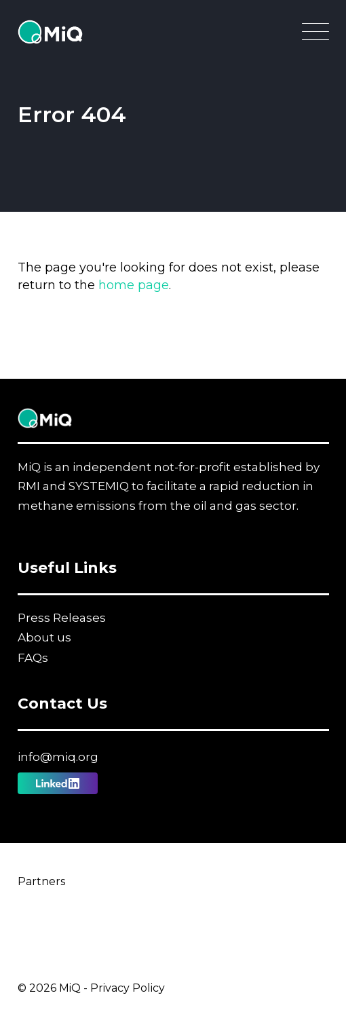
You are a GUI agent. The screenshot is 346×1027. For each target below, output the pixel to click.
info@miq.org (58, 757)
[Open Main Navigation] (315, 35)
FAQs (33, 658)
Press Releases (62, 617)
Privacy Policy (127, 988)
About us (44, 637)
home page (133, 285)
